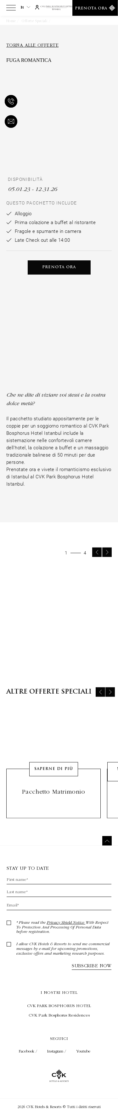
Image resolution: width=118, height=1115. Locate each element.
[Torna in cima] (107, 840)
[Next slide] (107, 565)
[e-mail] (10, 122)
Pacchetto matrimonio (53, 804)
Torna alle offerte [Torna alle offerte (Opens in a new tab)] (32, 45)
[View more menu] (11, 9)
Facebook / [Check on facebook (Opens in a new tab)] (28, 1051)
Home (10, 21)
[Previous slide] (97, 565)
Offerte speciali (34, 21)
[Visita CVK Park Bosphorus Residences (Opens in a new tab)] (59, 1015)
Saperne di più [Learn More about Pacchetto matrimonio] (53, 782)
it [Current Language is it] (25, 7)
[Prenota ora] (95, 8)
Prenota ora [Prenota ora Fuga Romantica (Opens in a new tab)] (59, 267)
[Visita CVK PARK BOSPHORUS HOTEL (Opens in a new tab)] (59, 1005)
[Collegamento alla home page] (59, 8)
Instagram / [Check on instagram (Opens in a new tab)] (57, 1051)
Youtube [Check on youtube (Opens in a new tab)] (83, 1051)
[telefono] (10, 102)
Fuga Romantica (66, 21)
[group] (59, 625)
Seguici (59, 1038)
